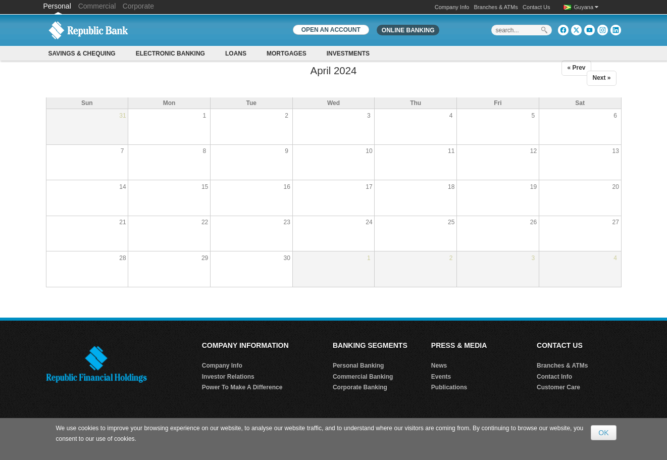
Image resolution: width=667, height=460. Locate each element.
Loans (235, 53)
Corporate (138, 6)
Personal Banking (358, 365)
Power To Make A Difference (242, 387)
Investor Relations (228, 376)
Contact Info (554, 376)
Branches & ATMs (496, 7)
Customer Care (558, 387)
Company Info (452, 7)
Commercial (97, 6)
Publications (449, 387)
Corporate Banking (360, 387)
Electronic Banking (170, 53)
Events (441, 376)
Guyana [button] (586, 7)
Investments (348, 53)
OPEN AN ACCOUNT (331, 29)
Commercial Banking (363, 376)
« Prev (576, 67)
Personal (58, 6)
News (439, 365)
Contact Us (536, 7)
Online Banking (408, 30)
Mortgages (286, 53)
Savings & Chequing (82, 53)
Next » (601, 77)
